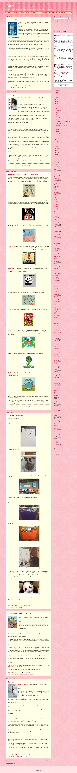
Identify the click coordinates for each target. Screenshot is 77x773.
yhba (54, 457)
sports (22, 756)
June (57, 116)
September (58, 110)
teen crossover (56, 421)
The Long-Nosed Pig (12, 246)
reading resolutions (57, 379)
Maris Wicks (34, 615)
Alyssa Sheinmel (26, 97)
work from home (57, 452)
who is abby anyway (57, 447)
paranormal (56, 348)
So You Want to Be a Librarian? (57, 12)
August (57, 112)
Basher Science (40, 665)
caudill (55, 211)
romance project (56, 390)
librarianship (13, 607)
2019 (56, 97)
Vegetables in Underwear (12, 372)
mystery (55, 323)
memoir (55, 309)
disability (55, 238)
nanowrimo (56, 325)
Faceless (11, 95)
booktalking (56, 208)
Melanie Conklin (29, 22)
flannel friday (56, 256)
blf (54, 194)
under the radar (56, 434)
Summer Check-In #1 (16, 416)
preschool (55, 360)
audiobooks (56, 178)
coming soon (56, 219)
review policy (56, 387)
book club (55, 201)
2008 (56, 152)
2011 (56, 146)
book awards (56, 199)
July (57, 114)
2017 (56, 101)
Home (9, 12)
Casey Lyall (59, 65)
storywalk (55, 415)
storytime (55, 413)
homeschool (56, 278)
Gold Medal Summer (35, 737)
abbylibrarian (61, 26)
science (31, 674)
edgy (54, 246)
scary (54, 392)
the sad (55, 425)
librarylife (55, 296)
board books (56, 197)
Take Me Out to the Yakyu (13, 351)
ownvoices (55, 346)
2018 (56, 99)
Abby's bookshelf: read (63, 34)
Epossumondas (10, 200)
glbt (54, 265)
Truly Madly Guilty (60, 46)
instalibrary (56, 286)
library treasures (56, 294)
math (54, 305)
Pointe (45, 747)
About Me (16, 12)
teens (54, 423)
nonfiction (28, 674)
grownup (55, 268)
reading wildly (56, 383)
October (57, 108)
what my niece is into (57, 444)
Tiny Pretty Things (36, 743)
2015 (56, 139)
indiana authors (56, 282)
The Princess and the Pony (13, 309)
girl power (55, 261)
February (57, 135)
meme (55, 307)
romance (55, 388)
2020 (56, 95)
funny (55, 258)
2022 (56, 92)
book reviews (13, 87)
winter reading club (57, 449)
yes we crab (56, 456)
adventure (55, 166)
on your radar (56, 340)
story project (56, 412)
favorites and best (57, 253)
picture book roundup (57, 349)
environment (56, 250)
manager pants (56, 301)
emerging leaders (57, 248)
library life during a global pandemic (57, 292)
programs (55, 367)
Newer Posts (9, 761)
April (57, 131)
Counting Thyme (14, 20)
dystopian (55, 241)
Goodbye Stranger (29, 56)
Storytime (44, 12)
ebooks (55, 245)
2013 (56, 143)
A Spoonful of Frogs (60, 64)
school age (55, 393)
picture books (56, 352)
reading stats (56, 381)
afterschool (55, 167)
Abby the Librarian (20, 5)
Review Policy (25, 12)
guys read (55, 271)
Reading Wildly (35, 12)
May (57, 129)
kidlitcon (55, 288)
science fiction (56, 400)
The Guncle (59, 55)
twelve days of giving (57, 432)
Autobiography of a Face (12, 162)
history (55, 277)
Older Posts (48, 761)
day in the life (56, 234)
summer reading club (19, 607)
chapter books (56, 213)
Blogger (40, 770)
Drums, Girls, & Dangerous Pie (14, 58)
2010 (56, 148)
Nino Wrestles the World (12, 268)
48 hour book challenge (56, 162)
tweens (55, 430)
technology (55, 420)
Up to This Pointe (26, 747)
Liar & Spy (35, 79)
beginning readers (57, 190)
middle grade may (57, 312)
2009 (56, 150)
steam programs (56, 410)
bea (54, 189)
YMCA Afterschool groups (17, 177)
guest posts (55, 270)
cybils (55, 233)
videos (55, 438)
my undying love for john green (57, 321)
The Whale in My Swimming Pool (14, 394)
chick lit (55, 214)
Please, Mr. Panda (11, 290)
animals (55, 171)
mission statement (57, 315)
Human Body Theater (39, 669)
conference (55, 222)
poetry (55, 354)
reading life (56, 377)
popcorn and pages (57, 357)
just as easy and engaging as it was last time (28, 420)
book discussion (56, 202)
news (54, 336)
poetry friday (56, 356)
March (57, 133)
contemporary (18, 87)
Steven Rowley (59, 56)
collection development (56, 217)
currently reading (57, 231)
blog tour (55, 196)
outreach (55, 344)
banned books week (57, 183)
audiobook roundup (57, 175)
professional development (56, 366)
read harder (56, 369)
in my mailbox (56, 280)
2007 (56, 154)
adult (54, 164)
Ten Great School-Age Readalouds (23, 401)
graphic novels (18, 674)
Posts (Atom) (13, 763)
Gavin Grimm (59, 75)
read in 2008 (56, 371)
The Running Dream (26, 155)
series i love (56, 405)
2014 (56, 141)
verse (54, 436)
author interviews (57, 180)
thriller (55, 426)
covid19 (55, 226)
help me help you (57, 273)
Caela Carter (25, 684)
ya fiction (22, 166)
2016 (56, 103)
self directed (56, 403)
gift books (55, 259)
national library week (57, 326)
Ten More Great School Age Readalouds (23, 175)
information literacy (57, 283)
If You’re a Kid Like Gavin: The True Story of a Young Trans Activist (62, 73)
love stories (56, 299)
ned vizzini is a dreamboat (56, 330)
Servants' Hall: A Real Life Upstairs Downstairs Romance (28, 571)
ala (54, 169)
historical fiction (56, 275)
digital (55, 236)
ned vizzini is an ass (57, 332)
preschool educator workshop (57, 363)
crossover (55, 229)
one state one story (57, 342)
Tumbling (11, 682)
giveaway (55, 263)
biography (55, 192)
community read (56, 221)
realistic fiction (56, 385)
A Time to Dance (46, 155)
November (58, 106)
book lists (55, 204)
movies (55, 317)
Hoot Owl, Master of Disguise (13, 224)
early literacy (56, 243)
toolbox (55, 428)
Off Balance (35, 739)
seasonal (55, 401)
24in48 (55, 159)
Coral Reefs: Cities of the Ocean (20, 613)
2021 (56, 94)
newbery (55, 335)
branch (55, 209)
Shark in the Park (11, 330)
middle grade (23, 87)
